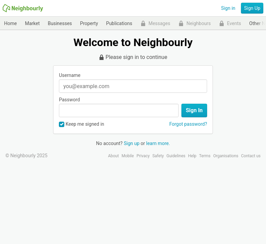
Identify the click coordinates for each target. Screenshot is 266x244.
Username (70, 75)
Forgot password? (188, 124)
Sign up (131, 143)
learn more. (158, 143)
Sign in (228, 8)
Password (69, 99)
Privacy (143, 156)
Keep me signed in (81, 124)
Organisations (225, 156)
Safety (158, 156)
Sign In (194, 110)
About (113, 156)
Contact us (251, 156)
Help (192, 156)
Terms (204, 156)
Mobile (127, 156)
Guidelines (176, 156)
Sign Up (252, 8)
